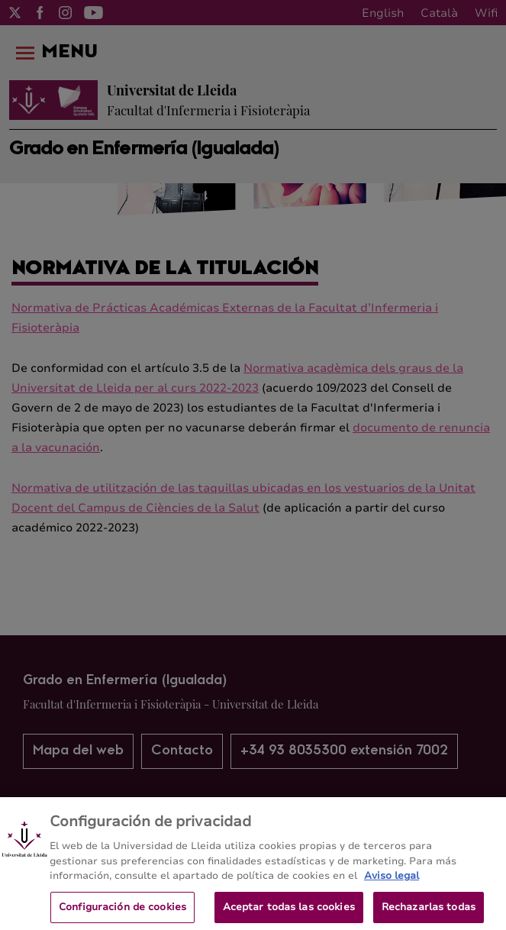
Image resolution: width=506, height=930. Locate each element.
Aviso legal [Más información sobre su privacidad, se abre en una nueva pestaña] (391, 882)
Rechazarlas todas (428, 913)
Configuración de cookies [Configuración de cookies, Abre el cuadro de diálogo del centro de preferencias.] (122, 913)
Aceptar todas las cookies (289, 913)
